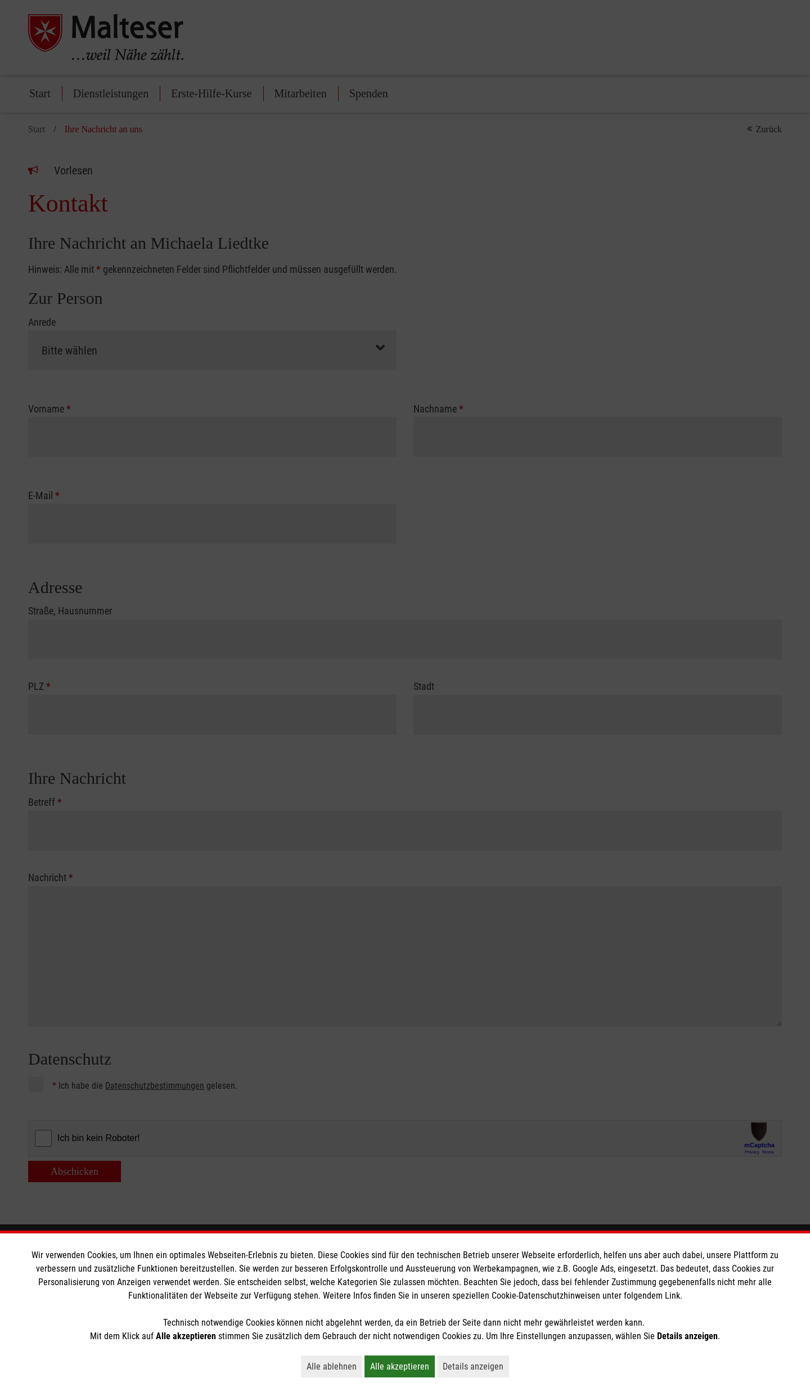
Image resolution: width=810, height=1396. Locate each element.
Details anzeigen (476, 1366)
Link (672, 1295)
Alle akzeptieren (402, 1366)
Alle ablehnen (334, 1366)
